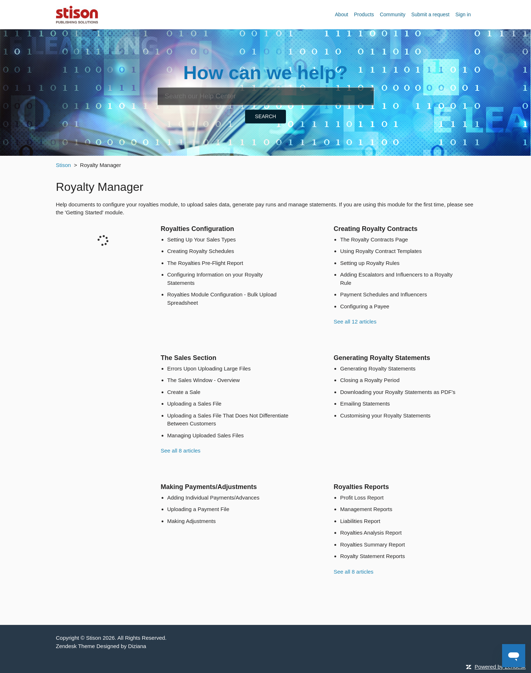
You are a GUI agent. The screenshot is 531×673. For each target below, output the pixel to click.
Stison (63, 165)
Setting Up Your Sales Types (201, 239)
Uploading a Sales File (194, 403)
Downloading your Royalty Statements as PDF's (397, 392)
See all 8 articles (181, 450)
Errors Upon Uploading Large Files (209, 368)
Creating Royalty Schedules (200, 251)
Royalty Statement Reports (372, 556)
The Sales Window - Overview (203, 380)
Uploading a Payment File (198, 509)
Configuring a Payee (364, 306)
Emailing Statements (365, 403)
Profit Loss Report (362, 497)
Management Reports (366, 509)
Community (393, 14)
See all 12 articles (355, 321)
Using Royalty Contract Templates (381, 251)
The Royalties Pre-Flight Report (205, 263)
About (341, 14)
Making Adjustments (191, 521)
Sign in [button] (463, 14)
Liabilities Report (360, 521)
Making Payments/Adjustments (209, 486)
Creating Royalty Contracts (375, 228)
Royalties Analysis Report (371, 533)
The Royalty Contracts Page (374, 239)
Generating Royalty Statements (382, 357)
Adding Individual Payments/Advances (213, 497)
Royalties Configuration (197, 228)
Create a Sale (184, 392)
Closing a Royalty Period (369, 380)
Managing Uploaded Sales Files (205, 435)
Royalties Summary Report (372, 544)
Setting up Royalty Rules (369, 263)
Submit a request (430, 14)
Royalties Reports (361, 486)
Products (364, 14)
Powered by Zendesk (500, 667)
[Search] (265, 96)
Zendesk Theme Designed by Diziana (101, 646)
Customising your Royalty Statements (385, 415)
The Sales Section (189, 357)
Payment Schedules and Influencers (383, 294)
